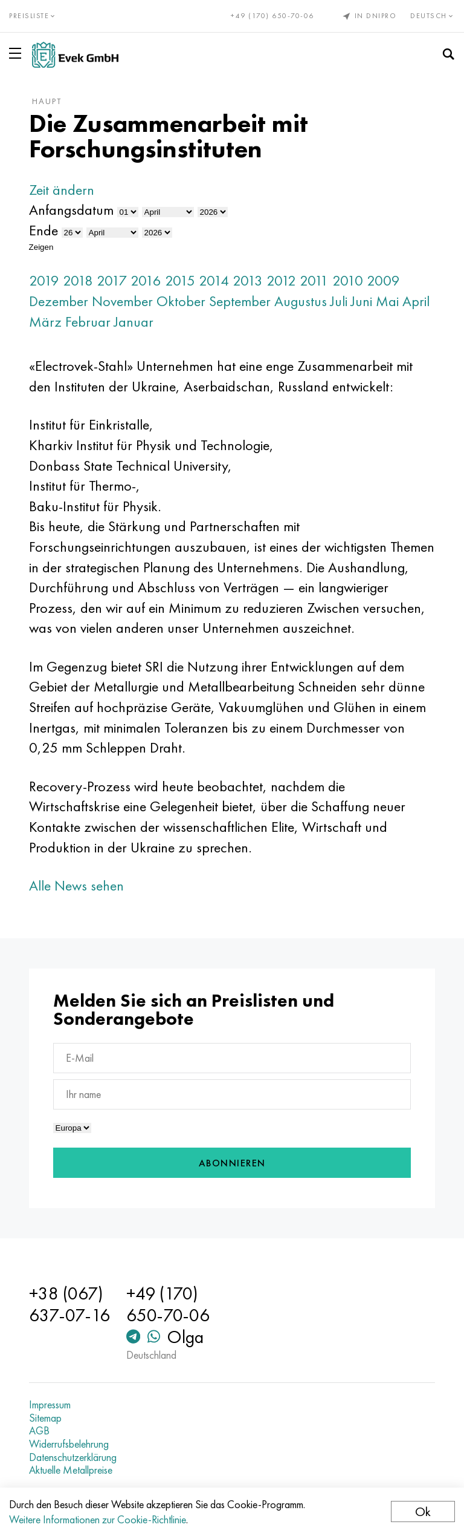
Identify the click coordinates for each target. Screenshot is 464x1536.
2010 (347, 280)
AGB (39, 1430)
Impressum (50, 1404)
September (240, 301)
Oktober (180, 301)
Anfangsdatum (71, 209)
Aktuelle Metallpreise (70, 1470)
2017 (112, 280)
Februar (88, 321)
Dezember (58, 301)
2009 (383, 280)
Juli (338, 301)
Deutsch (432, 16)
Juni (361, 301)
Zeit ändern (61, 189)
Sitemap (45, 1418)
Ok (423, 1511)
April (416, 301)
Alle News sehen (76, 885)
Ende (43, 230)
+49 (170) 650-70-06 (272, 16)
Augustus (300, 301)
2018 (78, 280)
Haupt (47, 101)
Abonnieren (232, 1163)
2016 (145, 280)
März (45, 321)
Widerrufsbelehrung (69, 1444)
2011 (314, 280)
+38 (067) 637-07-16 (69, 1304)
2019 (44, 280)
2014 (214, 280)
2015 (180, 280)
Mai (387, 301)
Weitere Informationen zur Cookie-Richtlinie (97, 1519)
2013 (248, 280)
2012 (281, 280)
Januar (133, 321)
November (122, 301)
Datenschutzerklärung (73, 1457)
